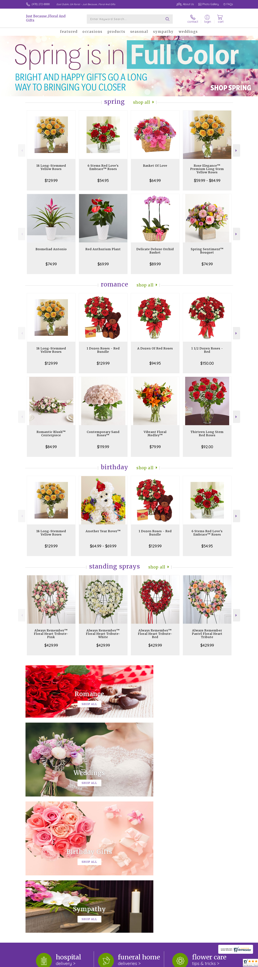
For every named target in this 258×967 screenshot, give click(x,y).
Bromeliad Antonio (51, 249)
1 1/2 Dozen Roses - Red (207, 350)
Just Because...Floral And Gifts (45, 18)
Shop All (142, 102)
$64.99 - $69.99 (103, 545)
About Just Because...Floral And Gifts (51, 852)
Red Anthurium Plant (103, 249)
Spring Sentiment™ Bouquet (207, 250)
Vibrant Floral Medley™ (155, 433)
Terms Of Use (160, 963)
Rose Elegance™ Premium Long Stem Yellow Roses (207, 169)
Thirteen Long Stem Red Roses (207, 433)
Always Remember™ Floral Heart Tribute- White (103, 633)
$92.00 (207, 446)
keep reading (150, 858)
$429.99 (51, 645)
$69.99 (103, 263)
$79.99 (155, 446)
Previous (21, 150)
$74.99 (51, 263)
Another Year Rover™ (103, 531)
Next (236, 150)
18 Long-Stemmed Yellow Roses (51, 167)
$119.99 (103, 446)
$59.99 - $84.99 (207, 180)
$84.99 (51, 446)
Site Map (224, 963)
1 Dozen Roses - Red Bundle (103, 350)
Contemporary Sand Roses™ (103, 433)
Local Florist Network (203, 963)
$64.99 (155, 180)
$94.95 (155, 363)
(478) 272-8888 (41, 4)
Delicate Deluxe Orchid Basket (155, 250)
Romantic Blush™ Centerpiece (51, 433)
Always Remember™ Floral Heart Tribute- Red (155, 633)
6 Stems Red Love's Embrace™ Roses (103, 167)
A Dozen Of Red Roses (155, 348)
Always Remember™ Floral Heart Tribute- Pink (51, 633)
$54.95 (103, 180)
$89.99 (155, 263)
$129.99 (51, 180)
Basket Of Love (155, 166)
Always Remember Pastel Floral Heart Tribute (207, 633)
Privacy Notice (180, 963)
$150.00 (207, 363)
